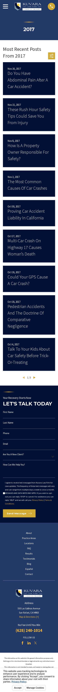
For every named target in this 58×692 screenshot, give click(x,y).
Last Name (8, 422)
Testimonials (29, 558)
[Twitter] (35, 643)
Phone (6, 433)
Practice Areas (29, 538)
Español (29, 568)
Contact (29, 574)
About (29, 533)
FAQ (29, 548)
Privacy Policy (37, 500)
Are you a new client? (13, 454)
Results (29, 553)
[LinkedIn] (29, 643)
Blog (29, 563)
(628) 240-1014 (29, 630)
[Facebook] (22, 643)
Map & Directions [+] (29, 616)
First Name (8, 412)
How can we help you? (14, 464)
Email (5, 444)
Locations (29, 543)
